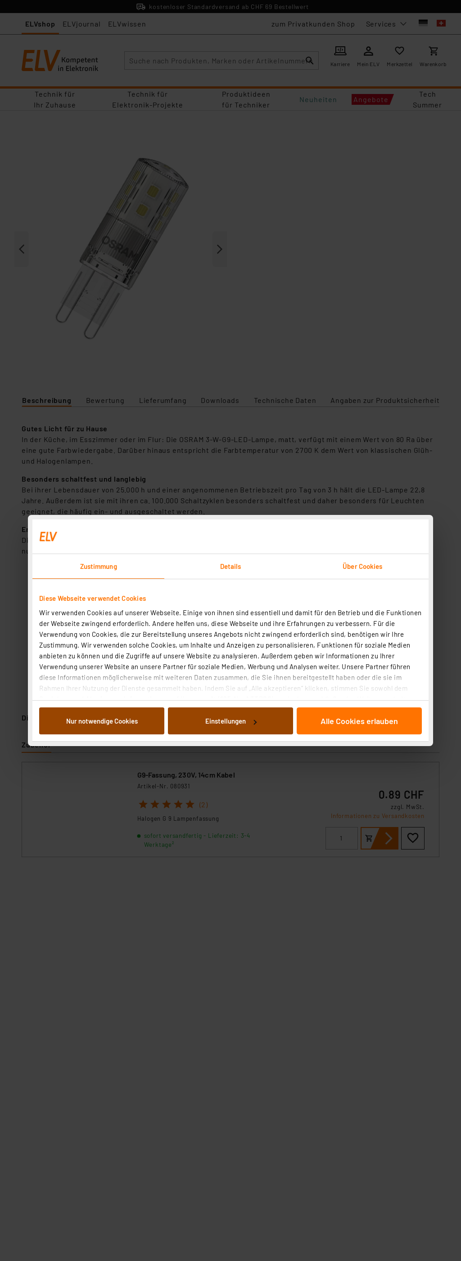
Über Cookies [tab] (362, 566)
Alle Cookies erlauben (359, 721)
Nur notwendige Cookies (102, 721)
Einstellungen (231, 721)
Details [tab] (230, 566)
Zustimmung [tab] (98, 566)
